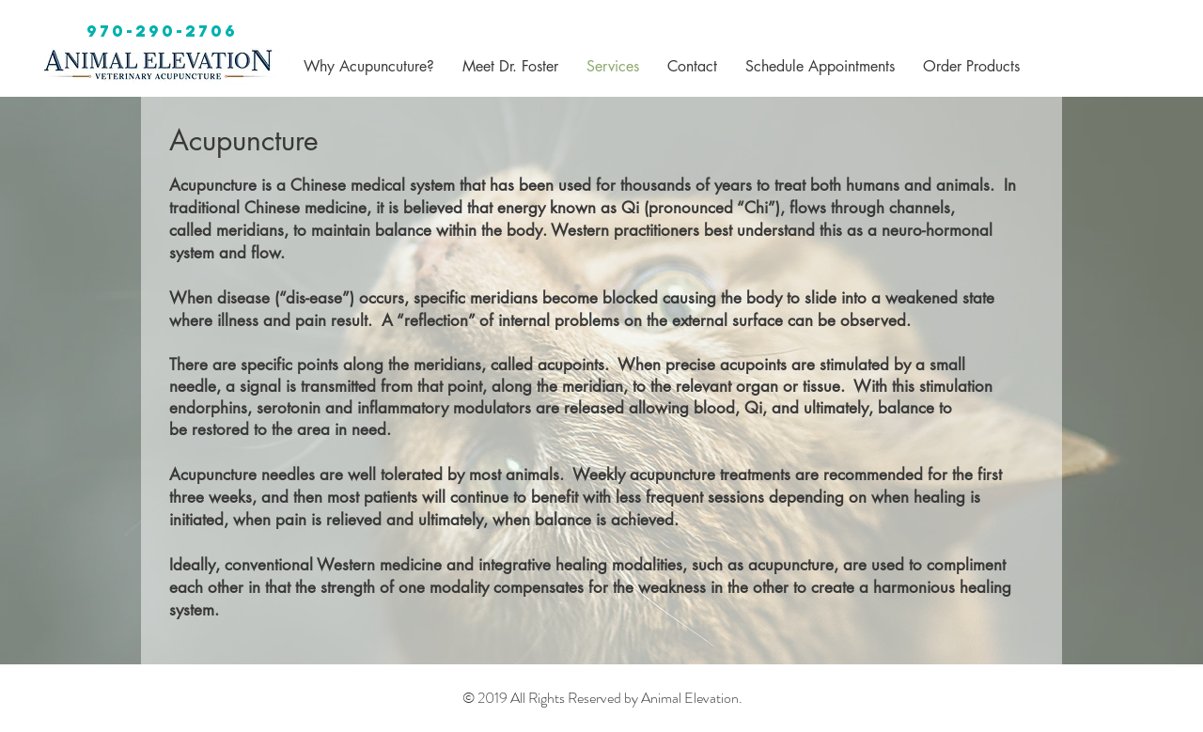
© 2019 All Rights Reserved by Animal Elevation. (602, 698)
